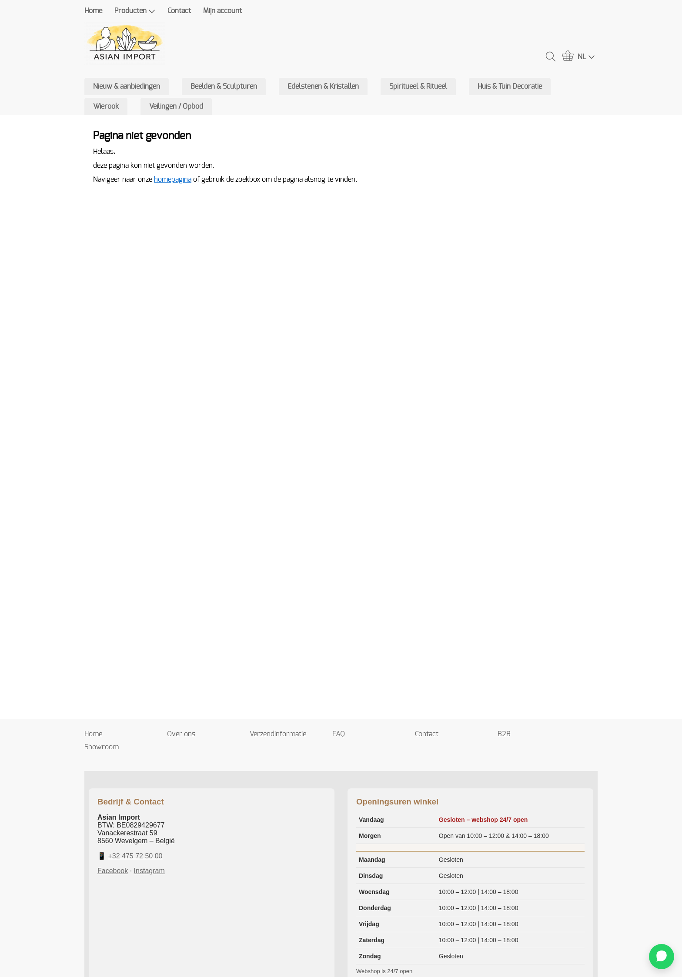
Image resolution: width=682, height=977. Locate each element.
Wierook (106, 106)
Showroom (101, 747)
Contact (179, 10)
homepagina (172, 179)
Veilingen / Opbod (176, 106)
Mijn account (222, 10)
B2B (504, 734)
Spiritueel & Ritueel (418, 86)
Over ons (181, 734)
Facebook (112, 870)
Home (93, 10)
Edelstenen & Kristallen (323, 86)
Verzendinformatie (278, 734)
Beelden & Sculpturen (224, 86)
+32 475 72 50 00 (135, 856)
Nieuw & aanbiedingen (126, 86)
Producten (134, 11)
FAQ (338, 734)
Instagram (149, 870)
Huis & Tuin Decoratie (510, 86)
